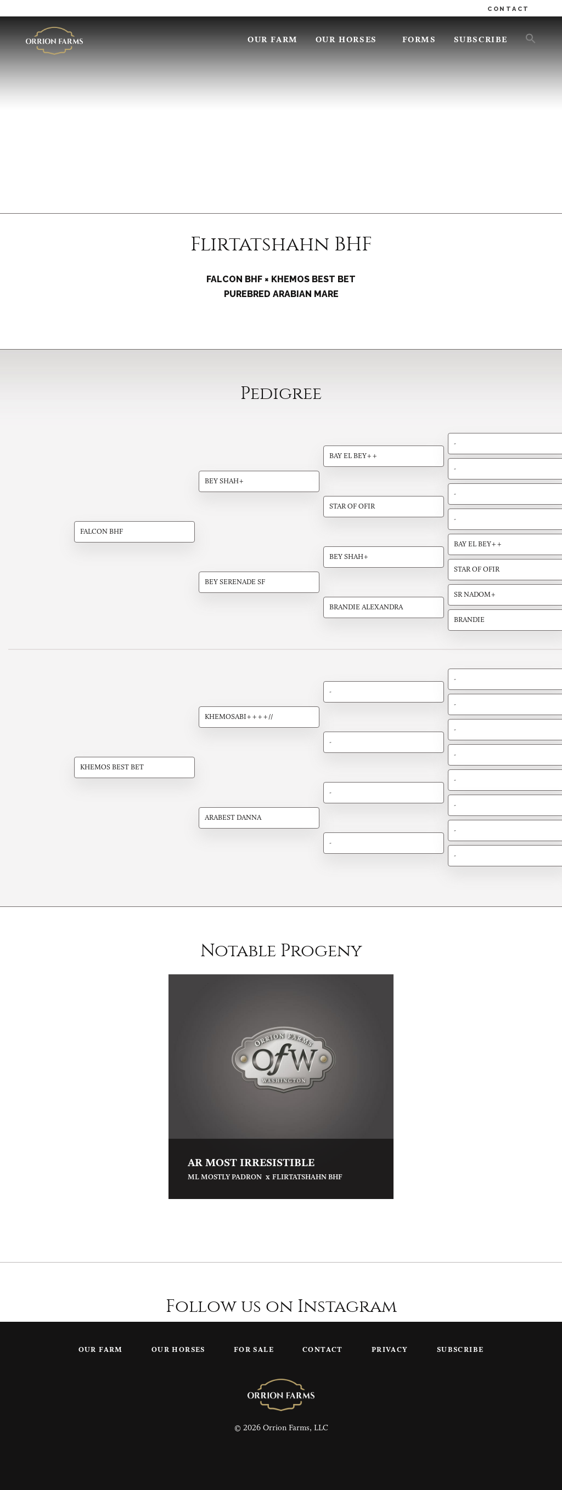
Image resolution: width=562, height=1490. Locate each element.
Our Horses (346, 40)
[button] (526, 37)
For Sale (254, 1350)
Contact (322, 1350)
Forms (419, 40)
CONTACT (508, 9)
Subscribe (481, 40)
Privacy (390, 1350)
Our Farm (273, 40)
